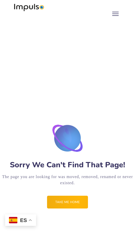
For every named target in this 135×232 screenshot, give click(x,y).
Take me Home (67, 202)
